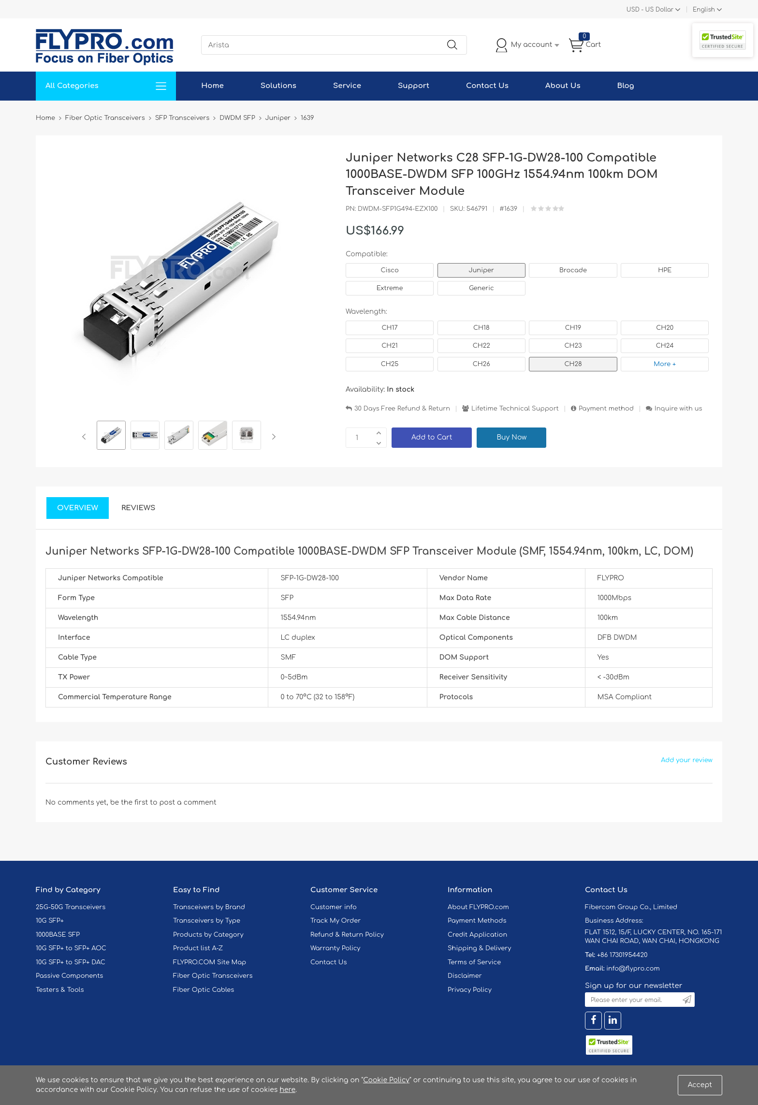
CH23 (573, 345)
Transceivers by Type (206, 920)
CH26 (481, 364)
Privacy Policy (470, 990)
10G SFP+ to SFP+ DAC (70, 962)
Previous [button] (85, 436)
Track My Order (335, 920)
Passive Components (69, 975)
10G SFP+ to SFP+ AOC (71, 948)
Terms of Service (474, 962)
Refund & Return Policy (347, 934)
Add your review (687, 760)
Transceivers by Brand (209, 907)
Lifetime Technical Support (515, 408)
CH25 (390, 364)
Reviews (138, 508)
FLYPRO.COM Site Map (209, 962)
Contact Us (487, 86)
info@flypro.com (633, 968)
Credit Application (477, 934)
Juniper (481, 270)
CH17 (389, 327)
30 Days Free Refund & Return (402, 408)
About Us (563, 86)
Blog (625, 86)
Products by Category (208, 934)
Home (212, 86)
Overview (77, 508)
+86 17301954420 (622, 955)
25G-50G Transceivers (70, 907)
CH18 (481, 327)
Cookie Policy (386, 1080)
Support (413, 86)
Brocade (573, 270)
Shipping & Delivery (479, 948)
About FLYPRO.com (478, 907)
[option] (111, 437)
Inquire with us (678, 408)
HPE (664, 270)
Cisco (389, 270)
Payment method (606, 408)
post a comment (187, 802)
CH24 (665, 345)
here (287, 1089)
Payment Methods (477, 920)
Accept (700, 1085)
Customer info (333, 907)
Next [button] (272, 436)
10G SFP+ (50, 920)
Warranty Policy (335, 948)
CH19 (573, 327)
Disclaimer (465, 975)
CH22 (481, 345)
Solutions (278, 86)
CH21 (389, 345)
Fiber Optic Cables (203, 990)
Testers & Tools (60, 990)
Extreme (390, 288)
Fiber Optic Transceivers (213, 975)
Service (347, 86)
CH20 (664, 327)
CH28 (573, 364)
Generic (481, 288)
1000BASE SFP (58, 934)
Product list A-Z (198, 948)
